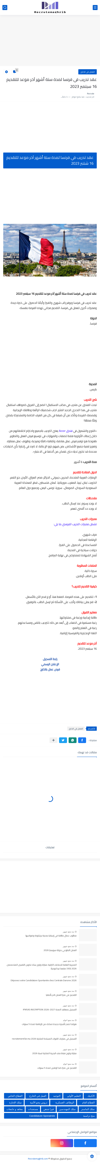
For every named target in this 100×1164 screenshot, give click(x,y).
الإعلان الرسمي (50, 664)
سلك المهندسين (67, 1109)
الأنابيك (91, 1095)
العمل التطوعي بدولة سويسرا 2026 (60, 950)
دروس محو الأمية (38, 1102)
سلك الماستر (88, 1109)
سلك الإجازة (15, 1102)
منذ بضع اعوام (68, 1020)
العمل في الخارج (87, 72)
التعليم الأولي (74, 1095)
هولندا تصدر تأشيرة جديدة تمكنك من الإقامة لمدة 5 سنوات (49, 1024)
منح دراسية (89, 1115)
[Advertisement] (50, 41)
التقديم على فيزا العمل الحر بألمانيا (61, 995)
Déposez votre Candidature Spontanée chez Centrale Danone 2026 (44, 980)
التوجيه (56, 1095)
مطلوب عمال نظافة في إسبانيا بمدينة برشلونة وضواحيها (51, 936)
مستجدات (33, 1109)
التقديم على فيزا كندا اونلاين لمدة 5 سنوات (57, 1068)
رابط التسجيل (50, 659)
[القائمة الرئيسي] (95, 7)
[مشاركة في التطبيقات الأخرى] (53, 740)
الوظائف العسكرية (64, 1102)
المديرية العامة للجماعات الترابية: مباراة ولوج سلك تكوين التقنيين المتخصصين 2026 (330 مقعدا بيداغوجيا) (42, 966)
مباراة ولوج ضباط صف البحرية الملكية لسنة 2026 (54, 1053)
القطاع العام (88, 1102)
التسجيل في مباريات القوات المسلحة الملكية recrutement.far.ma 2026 (44, 1039)
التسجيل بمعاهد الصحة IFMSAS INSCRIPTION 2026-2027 (50, 1010)
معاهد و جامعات (14, 1109)
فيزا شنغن (48, 1109)
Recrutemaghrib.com (38, 1159)
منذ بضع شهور (68, 932)
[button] (82, 740)
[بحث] (4, 7)
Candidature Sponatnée (42, 1115)
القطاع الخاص (15, 1095)
